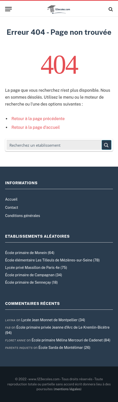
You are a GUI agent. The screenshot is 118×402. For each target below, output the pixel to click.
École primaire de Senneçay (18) (31, 282)
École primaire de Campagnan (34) (33, 275)
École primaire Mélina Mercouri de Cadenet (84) (71, 340)
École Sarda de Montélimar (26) (64, 348)
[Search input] (54, 145)
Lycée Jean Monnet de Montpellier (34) (53, 320)
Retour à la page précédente (38, 118)
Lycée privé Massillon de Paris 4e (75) (36, 268)
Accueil (11, 199)
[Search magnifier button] (106, 145)
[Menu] (8, 9)
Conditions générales (22, 216)
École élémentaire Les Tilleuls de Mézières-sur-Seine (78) (52, 260)
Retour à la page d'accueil (35, 127)
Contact (11, 207)
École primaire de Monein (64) (29, 253)
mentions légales (68, 389)
